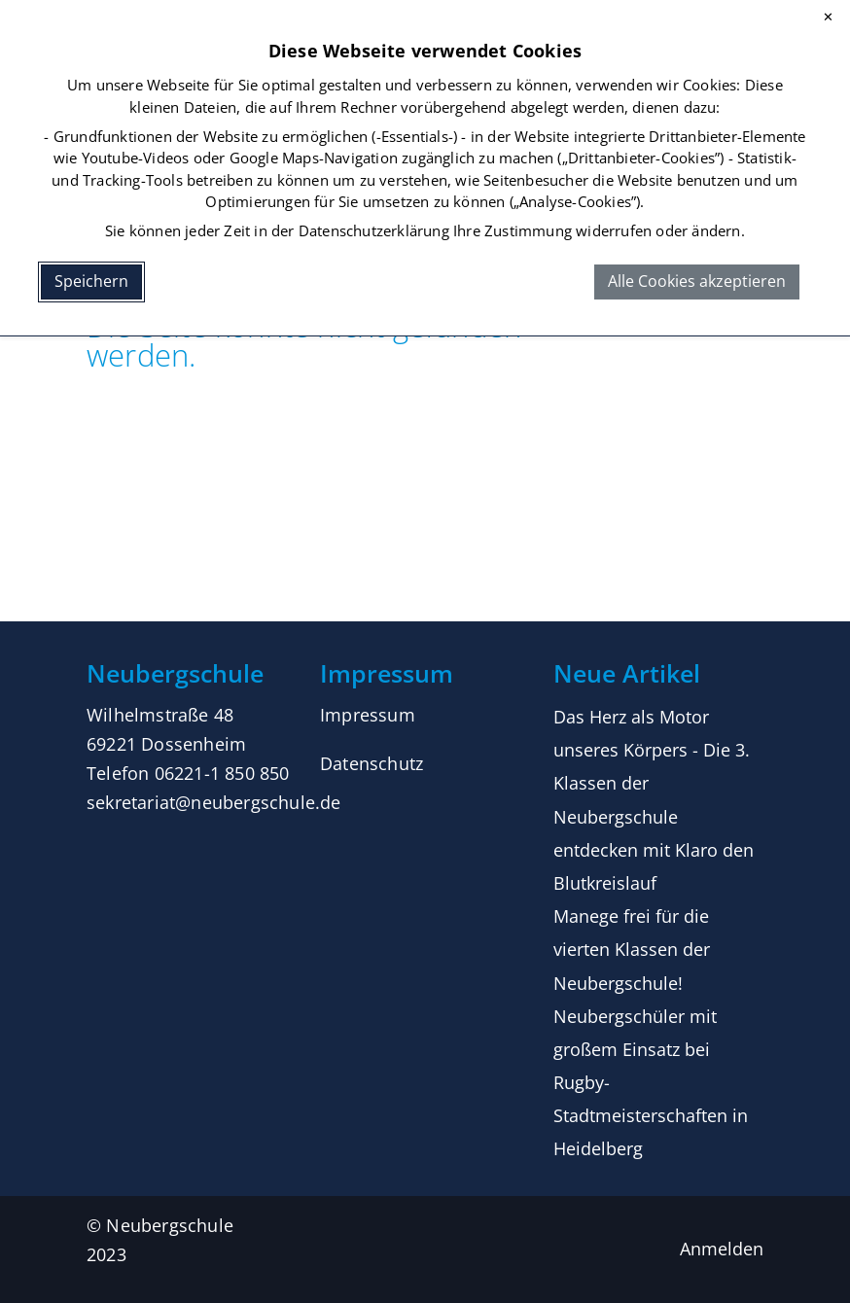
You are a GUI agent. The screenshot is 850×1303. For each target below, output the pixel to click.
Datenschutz (371, 763)
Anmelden (721, 1248)
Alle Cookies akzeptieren (697, 281)
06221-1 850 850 (222, 773)
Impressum (367, 714)
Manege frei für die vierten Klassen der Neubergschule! (631, 949)
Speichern (91, 281)
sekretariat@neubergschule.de (214, 802)
